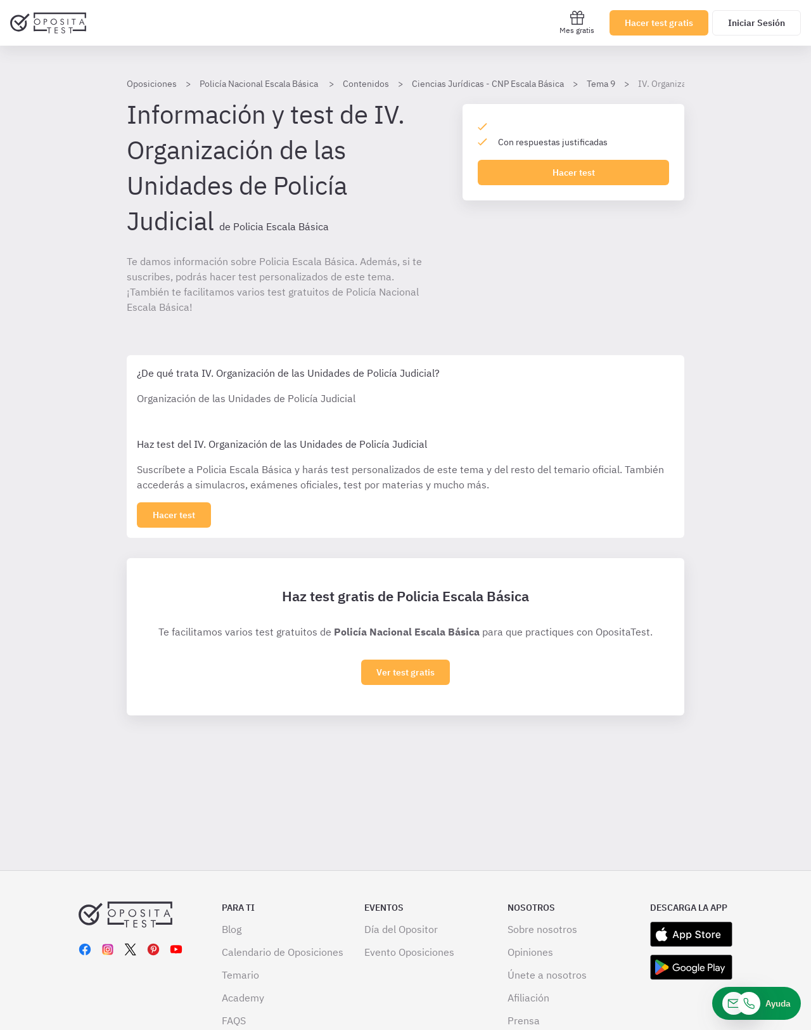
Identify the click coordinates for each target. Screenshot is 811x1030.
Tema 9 (601, 83)
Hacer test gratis (659, 23)
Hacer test (573, 172)
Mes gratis (576, 22)
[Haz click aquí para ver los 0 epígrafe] (174, 515)
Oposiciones (152, 83)
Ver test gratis (405, 672)
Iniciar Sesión (756, 23)
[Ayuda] (756, 1003)
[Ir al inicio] (48, 23)
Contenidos (366, 83)
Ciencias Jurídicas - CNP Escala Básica (488, 83)
